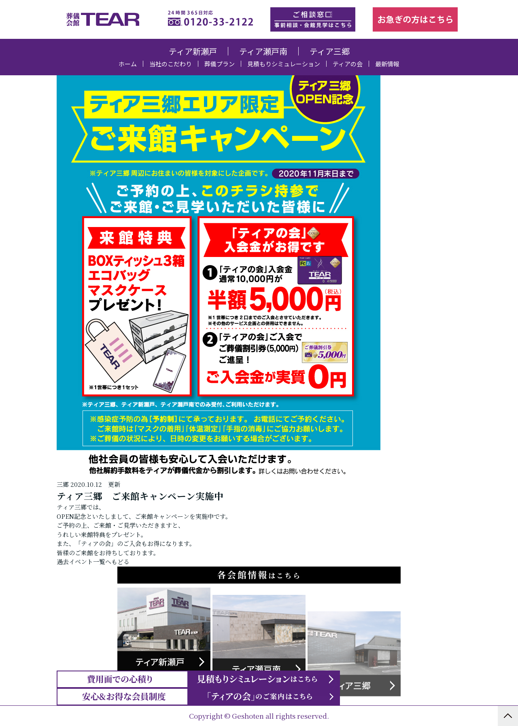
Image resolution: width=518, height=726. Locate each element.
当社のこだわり (170, 63)
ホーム (128, 63)
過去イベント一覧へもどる (93, 624)
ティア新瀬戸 (193, 51)
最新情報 (387, 63)
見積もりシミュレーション (283, 63)
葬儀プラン (219, 63)
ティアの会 (348, 63)
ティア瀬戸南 (263, 51)
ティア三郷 (330, 51)
